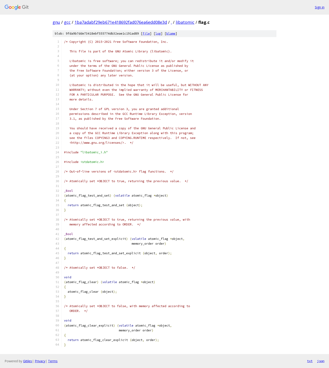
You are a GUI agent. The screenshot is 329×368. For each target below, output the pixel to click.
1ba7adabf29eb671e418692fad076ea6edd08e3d (120, 22)
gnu (56, 22)
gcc (67, 22)
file (146, 33)
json (320, 361)
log (158, 33)
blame (170, 33)
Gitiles (27, 361)
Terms (53, 361)
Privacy (40, 361)
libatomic (185, 22)
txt (310, 361)
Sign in (319, 7)
